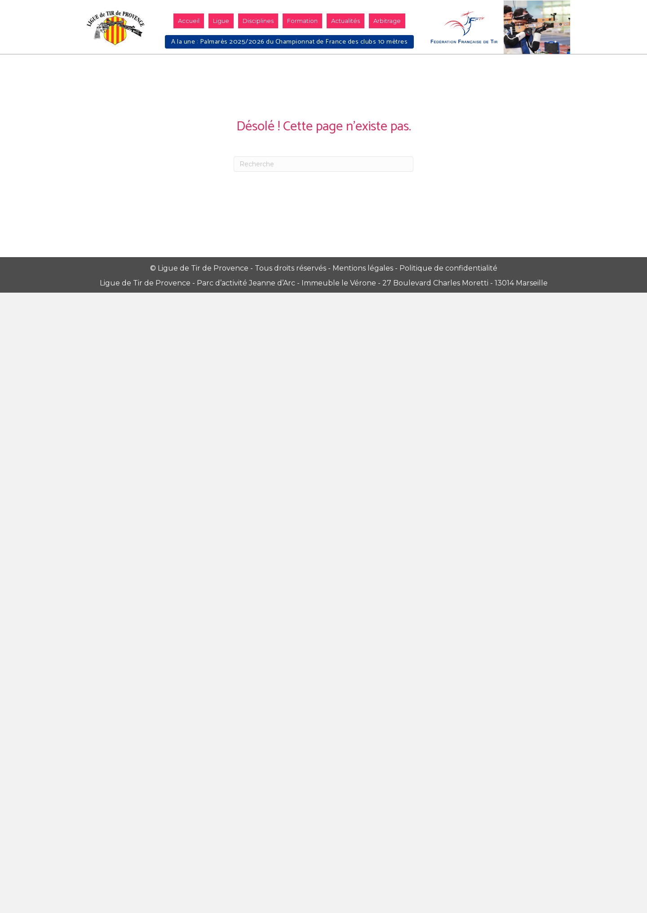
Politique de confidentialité (448, 268)
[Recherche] (323, 164)
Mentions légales (362, 268)
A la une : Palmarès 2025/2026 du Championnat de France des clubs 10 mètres (289, 41)
